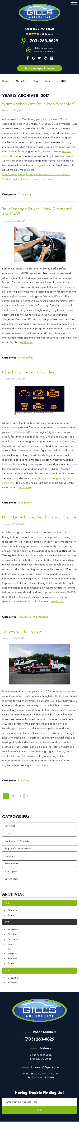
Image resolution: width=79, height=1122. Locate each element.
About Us (21, 81)
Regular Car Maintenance (33, 616)
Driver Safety (25, 357)
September (14, 939)
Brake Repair (11, 863)
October (12, 934)
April (10, 948)
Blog (35, 81)
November (13, 929)
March (11, 953)
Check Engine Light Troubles (28, 372)
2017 (63, 81)
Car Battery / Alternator (17, 840)
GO (39, 1109)
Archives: (13, 894)
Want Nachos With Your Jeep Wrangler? (38, 103)
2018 (6, 903)
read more (48, 179)
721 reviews (46, 34)
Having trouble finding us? (39, 1092)
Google (33, 58)
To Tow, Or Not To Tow (22, 631)
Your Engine (25, 502)
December (13, 977)
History (8, 833)
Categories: (15, 816)
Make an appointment (39, 68)
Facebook (27, 58)
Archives (49, 81)
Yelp (45, 58)
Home (5, 81)
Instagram (51, 58)
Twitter (39, 58)
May (10, 944)
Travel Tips (24, 780)
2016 (6, 970)
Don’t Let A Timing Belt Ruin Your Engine (39, 517)
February (12, 910)
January (12, 915)
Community (24, 194)
